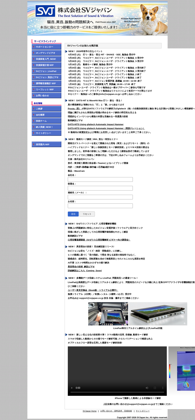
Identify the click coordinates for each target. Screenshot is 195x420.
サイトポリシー (41, 133)
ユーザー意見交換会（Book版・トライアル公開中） (93, 290)
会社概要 (38, 115)
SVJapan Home (90, 411)
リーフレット (43, 89)
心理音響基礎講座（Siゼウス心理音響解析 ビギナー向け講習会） (99, 240)
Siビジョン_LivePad (44, 71)
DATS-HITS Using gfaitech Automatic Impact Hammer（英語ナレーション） (106, 128)
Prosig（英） (75, 108)
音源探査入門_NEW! (44, 59)
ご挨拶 (37, 109)
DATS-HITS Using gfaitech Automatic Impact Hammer (96, 124)
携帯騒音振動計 (44, 83)
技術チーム (39, 121)
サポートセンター (42, 47)
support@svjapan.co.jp (141, 404)
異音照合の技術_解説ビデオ (81, 266)
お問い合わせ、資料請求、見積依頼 (116, 411)
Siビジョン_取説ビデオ (45, 77)
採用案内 (40, 144)
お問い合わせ (40, 95)
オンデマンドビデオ (43, 53)
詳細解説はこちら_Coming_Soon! (85, 270)
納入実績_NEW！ (42, 127)
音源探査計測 (43, 65)
